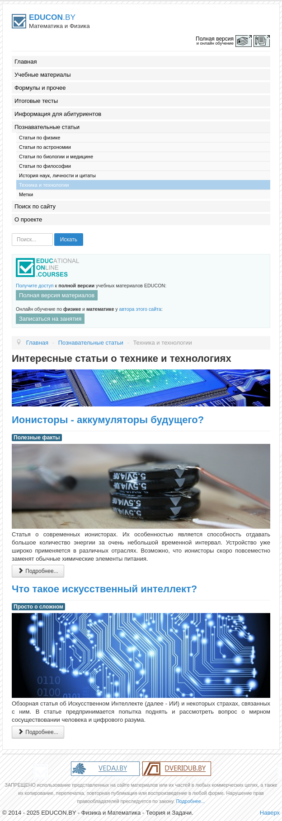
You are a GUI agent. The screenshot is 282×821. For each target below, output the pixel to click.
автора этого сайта (140, 309)
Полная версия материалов (56, 295)
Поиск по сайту (35, 206)
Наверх (270, 812)
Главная (25, 61)
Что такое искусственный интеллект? (104, 589)
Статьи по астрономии (45, 147)
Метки (26, 194)
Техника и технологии (44, 185)
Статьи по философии (45, 166)
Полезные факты (37, 437)
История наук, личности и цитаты (57, 175)
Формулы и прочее (40, 87)
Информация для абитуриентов (57, 114)
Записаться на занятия (50, 318)
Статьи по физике (39, 137)
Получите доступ (35, 285)
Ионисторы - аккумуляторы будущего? (108, 419)
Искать (68, 239)
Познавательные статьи (47, 127)
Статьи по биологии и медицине (56, 156)
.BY (52, 17)
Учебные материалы (42, 74)
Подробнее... (38, 570)
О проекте (28, 219)
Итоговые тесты (36, 100)
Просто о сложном (38, 607)
